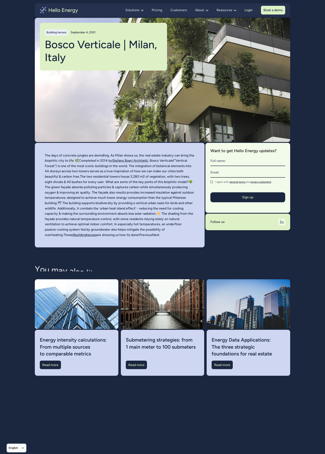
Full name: (218, 161)
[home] (59, 10)
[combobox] (16, 448)
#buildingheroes (84, 235)
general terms (237, 182)
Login (249, 10)
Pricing (157, 10)
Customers (178, 10)
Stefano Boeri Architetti (130, 161)
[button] (134, 10)
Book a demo (273, 10)
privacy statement (261, 182)
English (13, 448)
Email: (214, 172)
